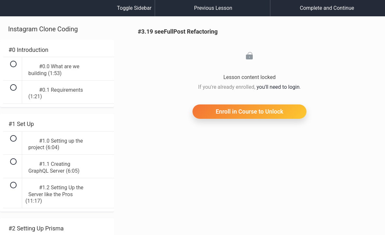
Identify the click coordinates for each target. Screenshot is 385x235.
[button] (11, 11)
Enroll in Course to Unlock (249, 111)
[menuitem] (57, 14)
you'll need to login (278, 87)
